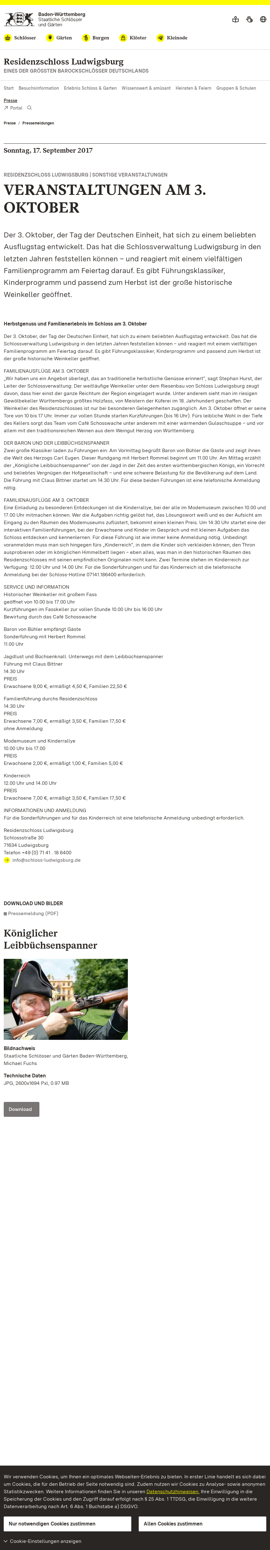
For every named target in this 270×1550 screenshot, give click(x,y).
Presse (10, 100)
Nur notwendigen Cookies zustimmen (52, 1524)
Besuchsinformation (39, 88)
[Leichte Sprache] (235, 19)
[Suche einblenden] (29, 108)
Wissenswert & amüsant (146, 88)
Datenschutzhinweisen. (173, 1491)
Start (9, 88)
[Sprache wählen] (263, 19)
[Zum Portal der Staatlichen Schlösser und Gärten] (44, 19)
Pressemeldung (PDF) (33, 913)
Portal (13, 108)
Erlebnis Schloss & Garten (90, 88)
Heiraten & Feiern (193, 88)
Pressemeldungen (38, 123)
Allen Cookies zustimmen (173, 1524)
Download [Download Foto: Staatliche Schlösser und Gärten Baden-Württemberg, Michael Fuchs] (20, 1109)
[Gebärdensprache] (249, 19)
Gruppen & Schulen (236, 88)
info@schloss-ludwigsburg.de (46, 860)
